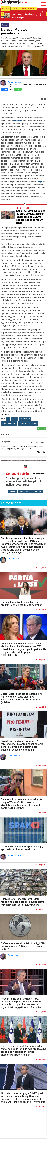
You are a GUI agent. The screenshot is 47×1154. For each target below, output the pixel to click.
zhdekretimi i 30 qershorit (28, 423)
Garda (12, 491)
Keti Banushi (13, 558)
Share (4, 89)
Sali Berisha (24, 491)
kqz (8, 419)
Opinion (5, 25)
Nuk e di (38, 491)
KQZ (40, 181)
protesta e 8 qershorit (9, 423)
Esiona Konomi (14, 756)
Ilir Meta (18, 120)
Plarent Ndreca (15, 82)
